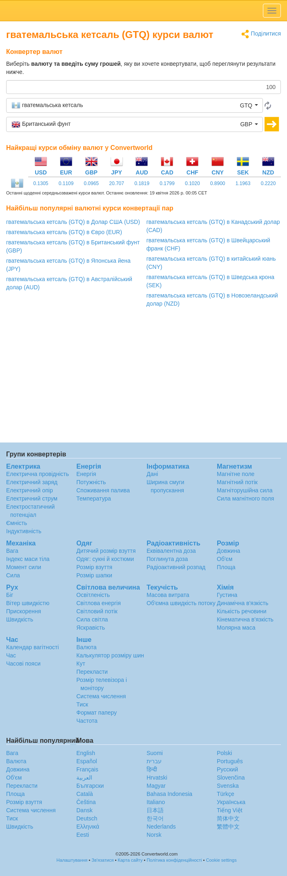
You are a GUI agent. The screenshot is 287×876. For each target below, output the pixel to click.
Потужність (91, 482)
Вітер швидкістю (27, 603)
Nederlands (161, 826)
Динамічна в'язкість (242, 603)
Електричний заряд (32, 482)
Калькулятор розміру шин (110, 655)
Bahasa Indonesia (169, 794)
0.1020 (192, 183)
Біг (9, 595)
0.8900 (217, 183)
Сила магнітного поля (245, 498)
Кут (80, 663)
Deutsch (86, 818)
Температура (93, 498)
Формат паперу (96, 712)
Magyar (156, 785)
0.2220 (268, 183)
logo (143, 10)
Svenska (228, 785)
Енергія (86, 474)
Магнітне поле (235, 474)
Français (87, 769)
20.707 (116, 183)
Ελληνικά (87, 826)
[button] (134, 105)
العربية (84, 777)
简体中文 (228, 818)
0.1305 (41, 183)
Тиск (82, 704)
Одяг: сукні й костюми (105, 559)
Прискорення (23, 611)
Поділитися (261, 34)
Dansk (84, 810)
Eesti (82, 834)
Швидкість (19, 619)
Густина (227, 595)
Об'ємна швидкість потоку (181, 603)
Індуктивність (23, 531)
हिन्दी (152, 769)
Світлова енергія (98, 603)
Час (11, 655)
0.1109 (65, 183)
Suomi (155, 753)
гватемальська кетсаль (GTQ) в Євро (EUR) (64, 232)
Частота (87, 720)
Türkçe (225, 794)
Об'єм (224, 559)
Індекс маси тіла (27, 559)
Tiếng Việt (230, 810)
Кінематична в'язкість (245, 619)
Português (230, 761)
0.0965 (91, 183)
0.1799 (167, 183)
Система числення (101, 696)
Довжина (228, 551)
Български (90, 785)
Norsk (154, 834)
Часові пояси (23, 663)
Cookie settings (221, 860)
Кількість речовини (242, 611)
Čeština (86, 802)
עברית (154, 761)
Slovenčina (231, 777)
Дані (152, 474)
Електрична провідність (37, 474)
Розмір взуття (94, 567)
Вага (12, 551)
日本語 (155, 810)
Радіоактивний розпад (176, 567)
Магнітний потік (237, 482)
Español (86, 761)
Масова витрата (168, 595)
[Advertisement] (143, 377)
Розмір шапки (94, 575)
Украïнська (231, 802)
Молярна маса (236, 627)
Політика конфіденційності (174, 860)
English (85, 753)
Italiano (156, 802)
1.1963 (243, 183)
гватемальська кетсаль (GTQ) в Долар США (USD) (73, 222)
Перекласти (92, 671)
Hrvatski (157, 777)
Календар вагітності (32, 647)
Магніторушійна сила (245, 490)
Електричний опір (29, 490)
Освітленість (93, 595)
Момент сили (23, 567)
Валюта (86, 647)
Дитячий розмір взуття (106, 551)
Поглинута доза (167, 559)
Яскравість (90, 627)
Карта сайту (130, 860)
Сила (13, 575)
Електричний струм (32, 498)
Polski (224, 753)
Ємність (16, 523)
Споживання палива (103, 490)
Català (84, 794)
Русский (227, 769)
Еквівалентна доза (171, 551)
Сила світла (92, 619)
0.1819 (141, 183)
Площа (226, 567)
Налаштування (71, 860)
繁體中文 (228, 826)
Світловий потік (97, 611)
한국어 (155, 818)
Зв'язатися (102, 860)
